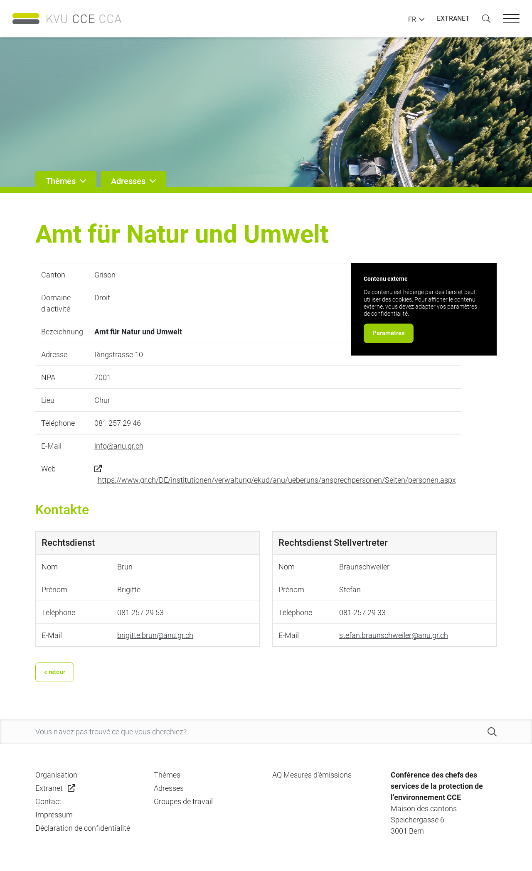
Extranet (49, 788)
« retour (54, 672)
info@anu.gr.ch (118, 446)
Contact (48, 801)
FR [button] (412, 19)
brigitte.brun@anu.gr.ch (155, 635)
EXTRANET (453, 18)
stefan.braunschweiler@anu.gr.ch (393, 635)
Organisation (56, 774)
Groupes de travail (183, 801)
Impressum (54, 814)
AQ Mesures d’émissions (312, 774)
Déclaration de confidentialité (82, 828)
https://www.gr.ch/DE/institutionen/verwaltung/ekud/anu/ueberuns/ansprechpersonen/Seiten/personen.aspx (277, 480)
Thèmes (167, 774)
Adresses (169, 788)
